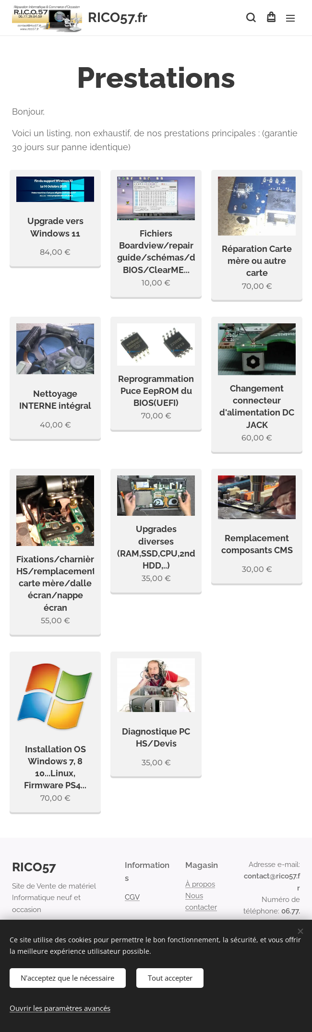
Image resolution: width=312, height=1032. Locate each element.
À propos (200, 884)
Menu (290, 18)
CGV (132, 896)
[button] (250, 18)
